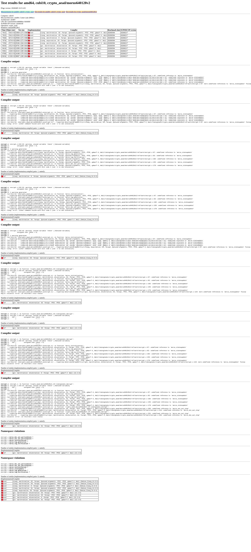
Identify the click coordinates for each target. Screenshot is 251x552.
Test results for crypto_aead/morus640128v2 (81, 12)
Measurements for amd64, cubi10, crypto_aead (17, 12)
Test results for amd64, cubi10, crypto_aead (49, 12)
